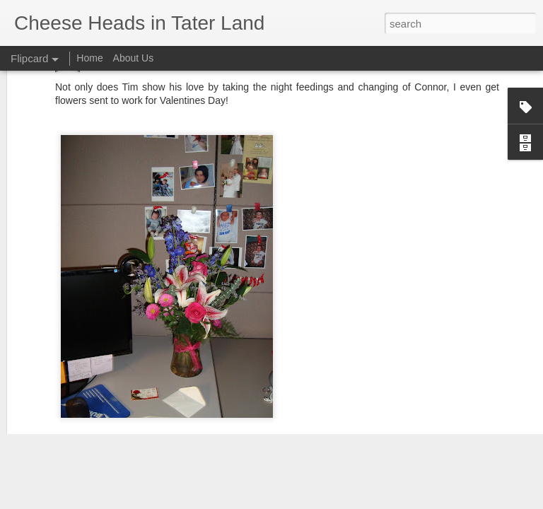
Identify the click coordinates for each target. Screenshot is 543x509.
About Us (133, 58)
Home (89, 58)
